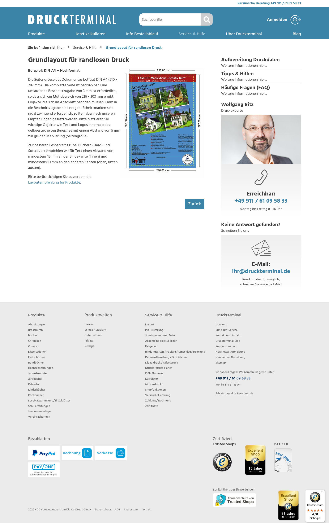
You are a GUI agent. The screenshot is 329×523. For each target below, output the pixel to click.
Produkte (36, 34)
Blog (297, 34)
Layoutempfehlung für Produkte (54, 183)
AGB (117, 509)
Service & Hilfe (192, 34)
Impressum (131, 509)
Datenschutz (103, 509)
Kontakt (146, 509)
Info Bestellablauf (142, 34)
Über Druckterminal (244, 34)
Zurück (194, 204)
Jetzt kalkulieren (91, 34)
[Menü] (322, 492)
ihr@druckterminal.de (261, 271)
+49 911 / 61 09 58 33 (285, 3)
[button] (261, 63)
